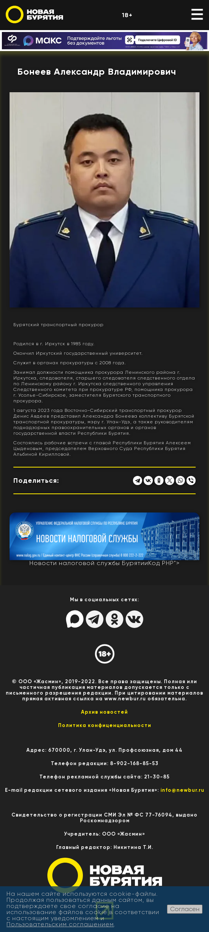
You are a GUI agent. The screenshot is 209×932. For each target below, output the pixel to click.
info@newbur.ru (182, 790)
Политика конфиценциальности (104, 725)
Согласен (184, 909)
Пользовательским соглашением (60, 924)
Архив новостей (104, 712)
